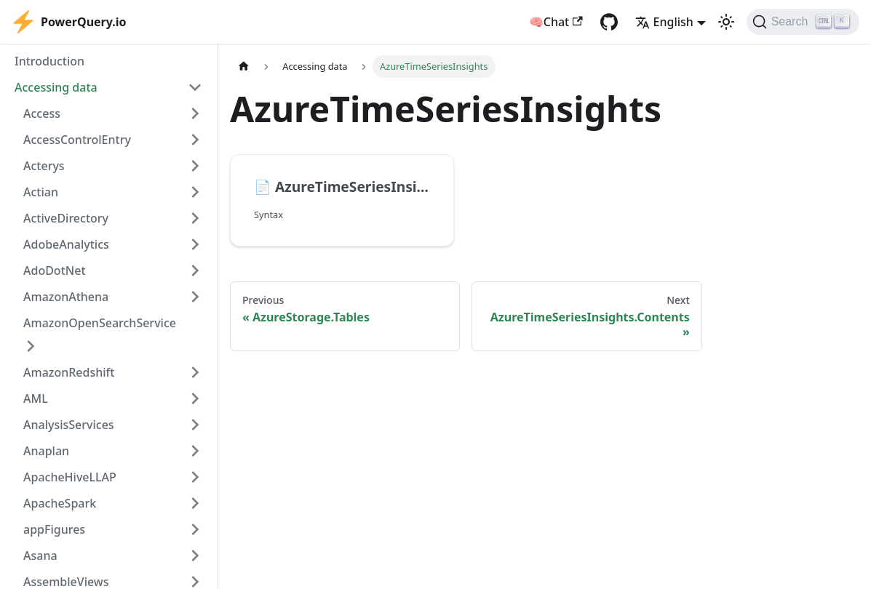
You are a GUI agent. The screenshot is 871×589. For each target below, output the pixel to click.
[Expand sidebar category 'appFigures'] (195, 529)
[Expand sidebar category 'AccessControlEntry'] (195, 139)
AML (35, 398)
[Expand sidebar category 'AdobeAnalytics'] (195, 244)
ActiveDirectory (65, 218)
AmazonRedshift (68, 372)
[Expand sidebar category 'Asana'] (195, 555)
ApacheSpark (59, 503)
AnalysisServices (68, 425)
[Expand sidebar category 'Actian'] (195, 192)
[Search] (803, 22)
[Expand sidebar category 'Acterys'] (195, 165)
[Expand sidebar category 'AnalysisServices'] (195, 424)
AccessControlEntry (77, 140)
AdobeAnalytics (66, 244)
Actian (40, 192)
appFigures (54, 529)
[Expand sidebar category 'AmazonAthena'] (195, 296)
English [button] (664, 22)
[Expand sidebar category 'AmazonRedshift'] (195, 372)
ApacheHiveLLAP (69, 477)
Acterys (44, 166)
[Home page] (244, 66)
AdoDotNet (54, 271)
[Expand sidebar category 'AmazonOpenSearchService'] (31, 346)
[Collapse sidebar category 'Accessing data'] (195, 87)
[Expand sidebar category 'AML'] (195, 398)
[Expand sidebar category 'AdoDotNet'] (195, 270)
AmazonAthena (65, 297)
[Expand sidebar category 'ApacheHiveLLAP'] (195, 477)
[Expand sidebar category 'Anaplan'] (195, 450)
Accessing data (56, 87)
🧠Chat (556, 22)
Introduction (49, 61)
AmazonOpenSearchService (99, 323)
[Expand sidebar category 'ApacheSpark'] (195, 503)
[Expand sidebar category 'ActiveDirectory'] (195, 218)
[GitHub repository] (609, 21)
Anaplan (46, 451)
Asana (40, 556)
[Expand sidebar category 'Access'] (195, 113)
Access (41, 113)
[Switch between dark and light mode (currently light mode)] (726, 21)
